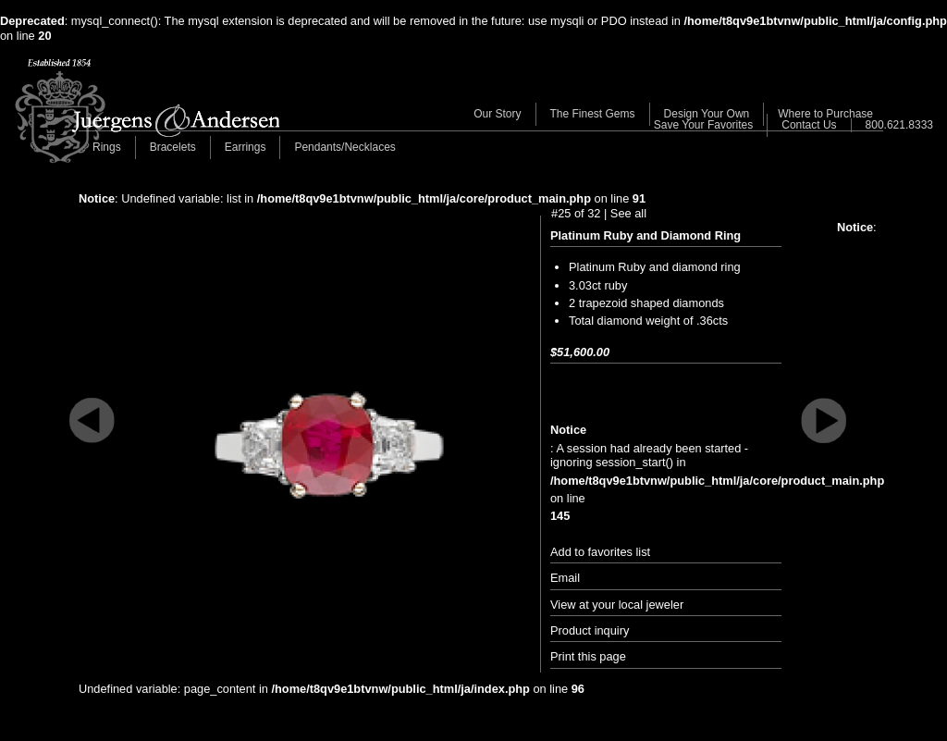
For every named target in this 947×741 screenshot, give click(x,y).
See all (628, 213)
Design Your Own (707, 113)
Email (565, 578)
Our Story (497, 113)
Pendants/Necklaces (344, 147)
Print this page (588, 656)
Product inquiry (589, 630)
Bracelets (173, 147)
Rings (106, 147)
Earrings (245, 147)
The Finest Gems (592, 113)
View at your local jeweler (616, 604)
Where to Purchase (825, 113)
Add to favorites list (600, 552)
